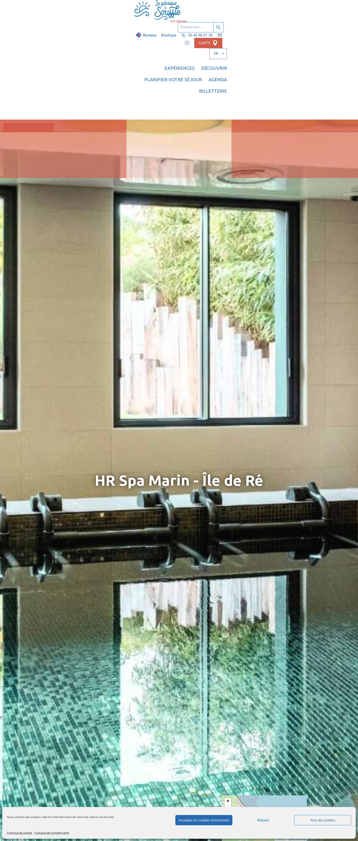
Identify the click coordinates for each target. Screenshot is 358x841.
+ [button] (227, 801)
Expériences (142, 21)
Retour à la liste (29, 38)
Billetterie (298, 21)
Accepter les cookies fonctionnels (204, 820)
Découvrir (176, 21)
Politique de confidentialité (51, 832)
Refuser (263, 820)
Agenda (267, 21)
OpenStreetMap (297, 839)
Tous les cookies (322, 820)
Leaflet (279, 839)
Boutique (197, 8)
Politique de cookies (19, 832)
